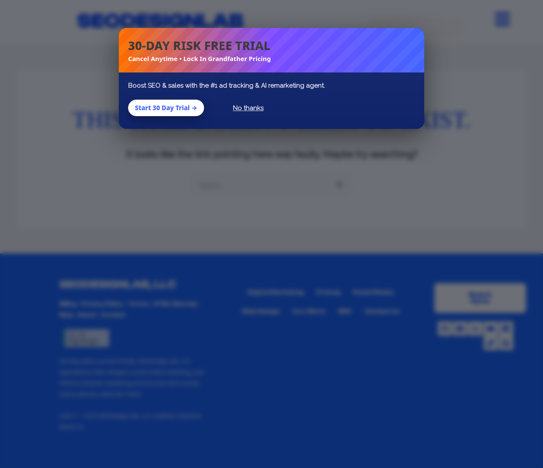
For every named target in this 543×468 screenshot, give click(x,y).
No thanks (248, 108)
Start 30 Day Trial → (166, 107)
